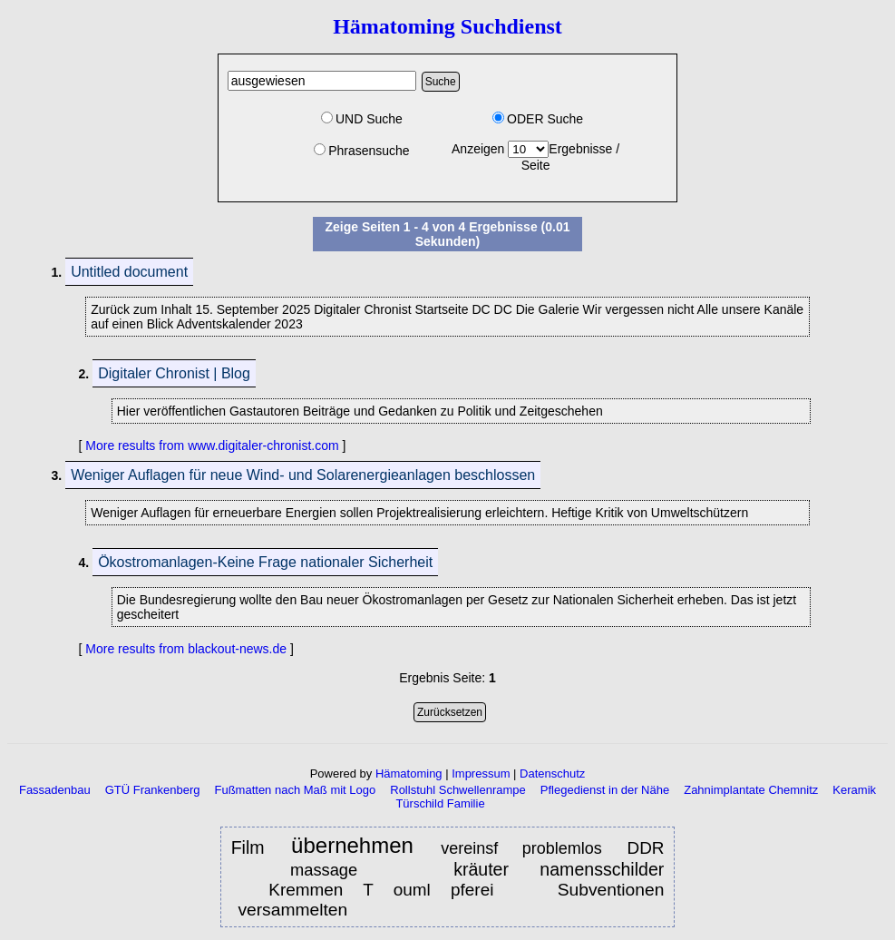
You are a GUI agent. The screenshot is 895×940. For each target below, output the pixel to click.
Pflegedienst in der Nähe (604, 790)
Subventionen (611, 889)
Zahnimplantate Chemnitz (751, 790)
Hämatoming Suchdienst (447, 26)
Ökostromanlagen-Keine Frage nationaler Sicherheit (265, 562)
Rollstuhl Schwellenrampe (458, 790)
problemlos (565, 848)
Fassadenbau (55, 790)
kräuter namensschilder (558, 869)
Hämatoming (409, 773)
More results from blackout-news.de (186, 648)
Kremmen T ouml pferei (380, 889)
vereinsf (469, 848)
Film (251, 847)
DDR (645, 847)
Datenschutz (552, 773)
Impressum (481, 773)
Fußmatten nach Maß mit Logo (295, 790)
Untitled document (129, 271)
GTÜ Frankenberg (152, 790)
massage (323, 869)
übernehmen (356, 846)
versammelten (295, 909)
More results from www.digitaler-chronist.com (211, 445)
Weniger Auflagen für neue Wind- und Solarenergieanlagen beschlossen (303, 475)
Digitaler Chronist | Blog (174, 373)
